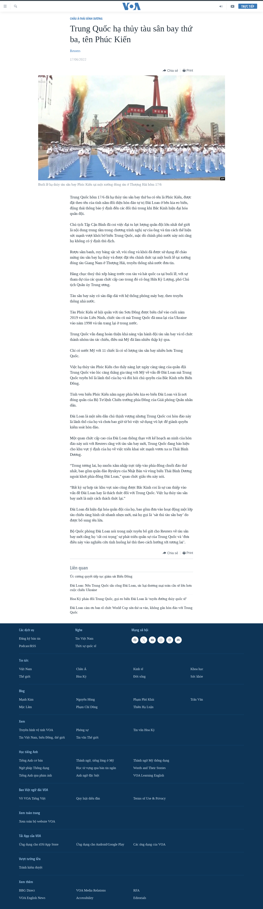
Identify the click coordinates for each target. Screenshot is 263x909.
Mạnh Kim (26, 699)
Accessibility (84, 898)
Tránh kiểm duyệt (30, 867)
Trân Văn (196, 699)
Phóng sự (82, 730)
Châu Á (81, 669)
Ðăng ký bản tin (29, 638)
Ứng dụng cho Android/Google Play (100, 844)
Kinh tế (138, 669)
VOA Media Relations (91, 890)
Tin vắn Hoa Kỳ (144, 730)
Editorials (139, 898)
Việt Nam (25, 669)
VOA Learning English (148, 775)
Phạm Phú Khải (143, 699)
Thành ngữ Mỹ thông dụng (151, 760)
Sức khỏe (196, 676)
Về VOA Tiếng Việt (32, 798)
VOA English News (32, 898)
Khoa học (196, 669)
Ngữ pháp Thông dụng (34, 768)
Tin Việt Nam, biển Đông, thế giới (42, 737)
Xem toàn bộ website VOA (37, 821)
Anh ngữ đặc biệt (87, 775)
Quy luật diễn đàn (88, 798)
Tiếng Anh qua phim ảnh (35, 775)
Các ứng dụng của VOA (149, 844)
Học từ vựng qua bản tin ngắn (96, 768)
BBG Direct (27, 890)
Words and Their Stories (149, 768)
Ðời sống (139, 676)
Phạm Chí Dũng (87, 707)
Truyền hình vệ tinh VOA (36, 730)
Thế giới (24, 676)
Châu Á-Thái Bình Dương (86, 18)
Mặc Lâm (25, 707)
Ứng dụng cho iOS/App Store (38, 844)
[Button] (170, 70)
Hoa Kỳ (81, 676)
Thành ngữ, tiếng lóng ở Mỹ (95, 760)
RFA (136, 890)
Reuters (75, 51)
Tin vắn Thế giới (87, 737)
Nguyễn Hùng (85, 699)
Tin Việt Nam (84, 638)
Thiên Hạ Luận (143, 707)
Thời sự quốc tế (85, 646)
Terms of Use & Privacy (149, 798)
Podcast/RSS (27, 646)
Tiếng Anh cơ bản (31, 760)
